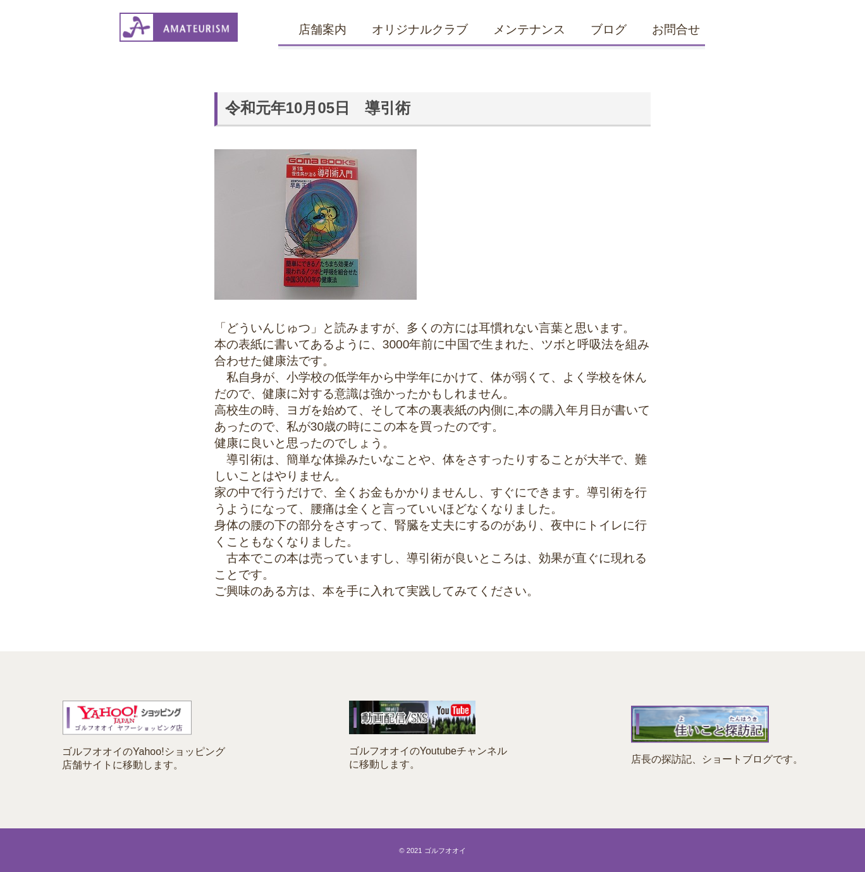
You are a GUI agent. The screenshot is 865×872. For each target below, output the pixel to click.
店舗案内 (322, 29)
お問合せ (676, 29)
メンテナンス (529, 29)
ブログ (609, 29)
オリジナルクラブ (420, 29)
